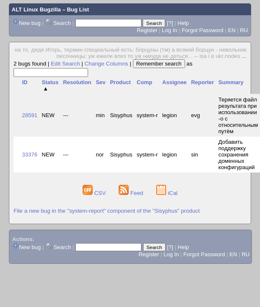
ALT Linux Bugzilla (36, 9)
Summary (231, 82)
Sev (100, 82)
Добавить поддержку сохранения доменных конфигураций (237, 154)
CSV (95, 193)
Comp (144, 82)
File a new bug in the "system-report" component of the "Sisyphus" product (107, 211)
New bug (30, 23)
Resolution (77, 82)
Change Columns (106, 63)
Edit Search (65, 63)
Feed (132, 193)
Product (120, 82)
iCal (167, 193)
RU (244, 30)
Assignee (174, 82)
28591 (29, 115)
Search (62, 23)
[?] (170, 23)
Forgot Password (202, 30)
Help (183, 23)
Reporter (202, 82)
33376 (29, 154)
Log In (169, 30)
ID (25, 82)
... (244, 56)
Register (147, 30)
